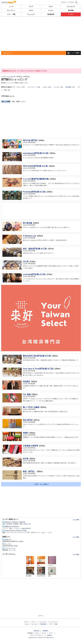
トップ (11, 6)
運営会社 (36, 631)
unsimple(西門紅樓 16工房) (34, 274)
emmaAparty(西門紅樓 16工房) (36, 153)
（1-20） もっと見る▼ (41, 484)
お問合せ (49, 635)
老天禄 (25, 459)
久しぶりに (7, 544)
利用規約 (45, 631)
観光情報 (71, 10)
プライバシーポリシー (37, 635)
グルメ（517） (21, 87)
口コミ (24, 101)
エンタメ (51, 10)
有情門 (25, 433)
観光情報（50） (70, 87)
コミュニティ (31, 14)
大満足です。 (8, 539)
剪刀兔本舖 (27, 223)
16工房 (26, 262)
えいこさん (12, 550)
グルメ (51, 6)
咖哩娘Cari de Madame (11, 526)
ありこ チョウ (47, 532)
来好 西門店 (28, 420)
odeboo (21, 541)
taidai (15, 546)
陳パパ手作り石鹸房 (31, 407)
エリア (31, 6)
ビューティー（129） (34, 87)
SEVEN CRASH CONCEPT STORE (15, 531)
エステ (44, 633)
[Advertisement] (41, 34)
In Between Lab (29, 236)
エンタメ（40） (59, 87)
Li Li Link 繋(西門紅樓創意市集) (36, 179)
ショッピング (71, 6)
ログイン (64, 2)
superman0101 (26, 528)
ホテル (31, 10)
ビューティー (11, 10)
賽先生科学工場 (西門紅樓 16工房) (37, 356)
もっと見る (76, 519)
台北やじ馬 (27, 524)
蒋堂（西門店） (29, 471)
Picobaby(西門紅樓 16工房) (34, 192)
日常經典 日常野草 (30, 446)
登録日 (18, 101)
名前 (13, 101)
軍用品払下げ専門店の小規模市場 (14, 522)
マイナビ (71, 2)
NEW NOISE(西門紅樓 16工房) (35, 166)
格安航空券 (50, 14)
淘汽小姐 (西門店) (30, 140)
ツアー (51, 633)
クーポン (71, 14)
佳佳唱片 (26, 382)
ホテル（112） (47, 87)
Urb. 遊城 (27, 394)
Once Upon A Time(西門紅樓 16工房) (38, 369)
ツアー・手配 (11, 14)
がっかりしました (10, 548)
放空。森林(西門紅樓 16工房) (35, 249)
